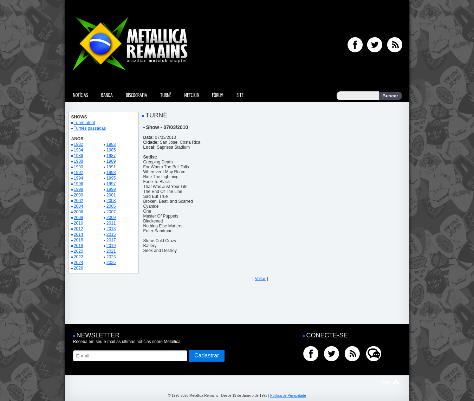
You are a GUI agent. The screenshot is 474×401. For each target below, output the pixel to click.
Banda (107, 95)
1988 (78, 161)
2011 (111, 223)
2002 (78, 200)
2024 (78, 262)
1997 (111, 183)
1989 (111, 161)
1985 (111, 150)
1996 (78, 183)
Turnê (165, 95)
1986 (78, 155)
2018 (78, 245)
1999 (111, 189)
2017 (111, 240)
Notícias (80, 95)
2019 (111, 245)
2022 (78, 256)
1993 (111, 172)
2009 (111, 217)
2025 (111, 262)
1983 (111, 144)
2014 (78, 234)
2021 (111, 251)
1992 (78, 172)
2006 (78, 211)
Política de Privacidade (288, 395)
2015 (111, 234)
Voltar (260, 278)
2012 (78, 228)
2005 (111, 206)
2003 (111, 200)
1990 (78, 166)
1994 (78, 178)
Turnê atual (84, 122)
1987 (111, 155)
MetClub (191, 95)
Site (240, 95)
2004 (78, 206)
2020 (78, 251)
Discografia (136, 95)
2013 (111, 228)
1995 (111, 178)
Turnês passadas (90, 128)
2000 (78, 195)
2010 (78, 223)
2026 (78, 268)
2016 (78, 240)
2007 (111, 211)
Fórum (217, 95)
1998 (78, 189)
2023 (111, 256)
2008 (78, 217)
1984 (78, 150)
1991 (111, 166)
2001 (111, 195)
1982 (78, 144)
